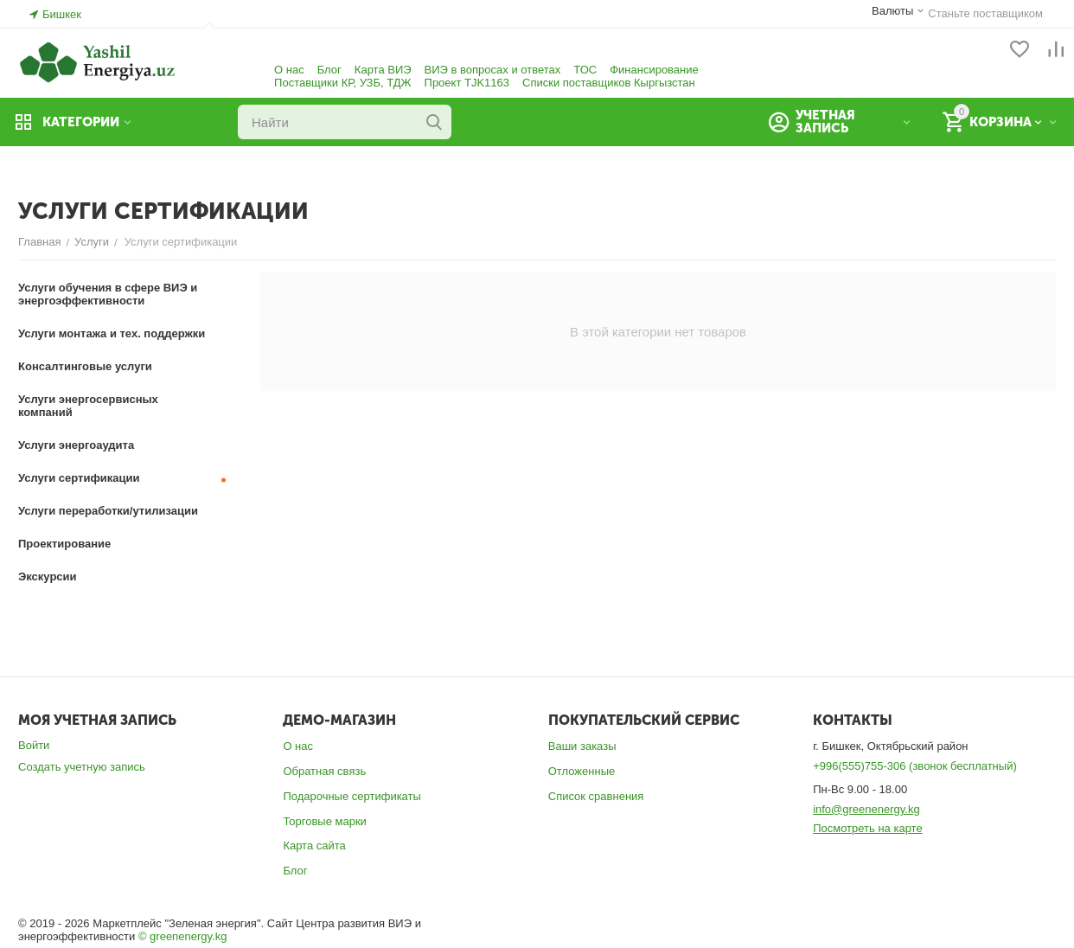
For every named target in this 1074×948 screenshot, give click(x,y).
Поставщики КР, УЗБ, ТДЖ (342, 82)
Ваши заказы (582, 746)
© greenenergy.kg (182, 936)
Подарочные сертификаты (351, 796)
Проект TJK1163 (467, 82)
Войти (33, 745)
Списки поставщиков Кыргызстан (608, 82)
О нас (289, 69)
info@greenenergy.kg (866, 809)
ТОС (585, 69)
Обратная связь (324, 771)
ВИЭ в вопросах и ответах (493, 69)
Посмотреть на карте (867, 828)
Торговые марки (325, 821)
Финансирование (654, 69)
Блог (329, 69)
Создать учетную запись (81, 766)
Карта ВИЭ (383, 69)
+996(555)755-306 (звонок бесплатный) (915, 765)
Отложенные (581, 771)
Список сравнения (596, 796)
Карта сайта (314, 845)
